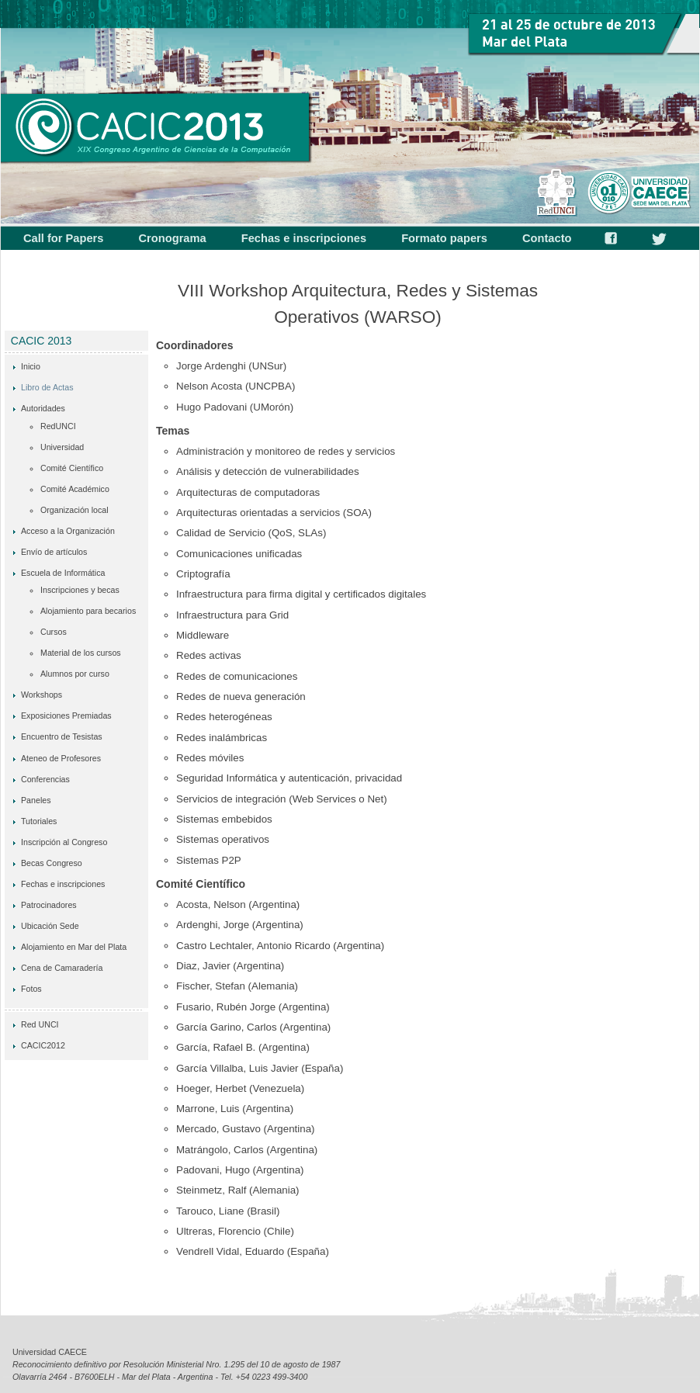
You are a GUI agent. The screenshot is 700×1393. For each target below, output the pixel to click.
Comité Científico (71, 468)
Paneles (36, 800)
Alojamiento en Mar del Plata (73, 946)
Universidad (62, 447)
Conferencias (45, 779)
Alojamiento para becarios (88, 610)
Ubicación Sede (50, 925)
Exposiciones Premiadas (66, 715)
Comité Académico (74, 489)
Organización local (74, 510)
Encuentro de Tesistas (61, 736)
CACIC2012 (43, 1045)
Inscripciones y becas (80, 589)
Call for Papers (63, 238)
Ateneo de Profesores (61, 758)
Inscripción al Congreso (64, 842)
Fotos (31, 988)
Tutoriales (39, 821)
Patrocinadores (49, 905)
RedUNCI (58, 426)
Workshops (41, 694)
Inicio (30, 366)
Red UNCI (40, 1024)
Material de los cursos (80, 652)
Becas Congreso (51, 863)
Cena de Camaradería (61, 967)
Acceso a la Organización (68, 530)
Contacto (547, 238)
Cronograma (172, 238)
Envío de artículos (54, 551)
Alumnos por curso (74, 673)
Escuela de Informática (63, 572)
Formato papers (444, 238)
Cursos (53, 631)
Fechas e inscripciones (303, 238)
